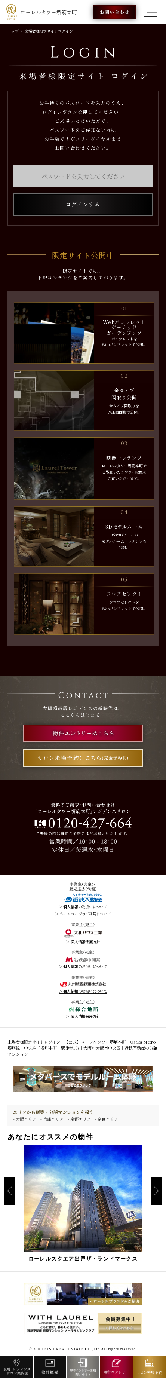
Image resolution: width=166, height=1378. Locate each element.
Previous (9, 1191)
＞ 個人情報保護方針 (83, 941)
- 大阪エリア (24, 1119)
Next (156, 1191)
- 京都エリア (79, 1119)
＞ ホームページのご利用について (83, 913)
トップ (13, 31)
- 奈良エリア (106, 1119)
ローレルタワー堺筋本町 (41, 12)
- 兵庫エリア (52, 1119)
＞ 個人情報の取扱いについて (83, 906)
